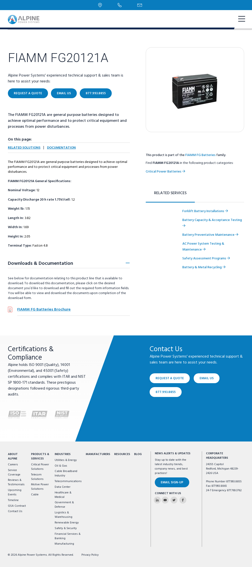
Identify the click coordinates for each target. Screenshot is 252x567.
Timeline (13, 500)
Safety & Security (66, 528)
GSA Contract (17, 506)
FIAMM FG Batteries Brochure (44, 310)
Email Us (64, 93)
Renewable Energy (67, 522)
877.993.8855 (96, 93)
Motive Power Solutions (40, 486)
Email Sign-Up (172, 482)
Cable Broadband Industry (66, 473)
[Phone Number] (120, 5)
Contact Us (15, 511)
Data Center (62, 487)
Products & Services (40, 456)
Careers (13, 464)
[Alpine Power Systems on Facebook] (182, 500)
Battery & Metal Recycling (203, 267)
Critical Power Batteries (165, 171)
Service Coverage (14, 472)
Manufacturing (64, 543)
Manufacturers (98, 454)
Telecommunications (68, 481)
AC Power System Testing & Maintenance (203, 246)
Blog (138, 454)
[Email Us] (139, 5)
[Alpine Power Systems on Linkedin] (157, 500)
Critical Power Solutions (40, 467)
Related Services (170, 193)
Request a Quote (28, 93)
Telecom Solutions (37, 477)
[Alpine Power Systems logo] (23, 19)
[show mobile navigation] (241, 19)
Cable (35, 494)
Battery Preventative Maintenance (210, 235)
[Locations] (100, 5)
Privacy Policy (90, 555)
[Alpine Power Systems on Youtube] (165, 500)
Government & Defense (64, 504)
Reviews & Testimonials (16, 482)
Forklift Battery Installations (205, 211)
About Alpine (13, 456)
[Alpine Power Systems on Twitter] (174, 500)
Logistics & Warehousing (63, 515)
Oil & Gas (61, 465)
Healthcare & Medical (63, 495)
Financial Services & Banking (67, 536)
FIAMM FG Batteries (200, 155)
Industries (63, 454)
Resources (122, 454)
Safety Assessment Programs (206, 258)
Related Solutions (24, 148)
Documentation (61, 148)
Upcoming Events (14, 492)
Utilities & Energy (66, 460)
